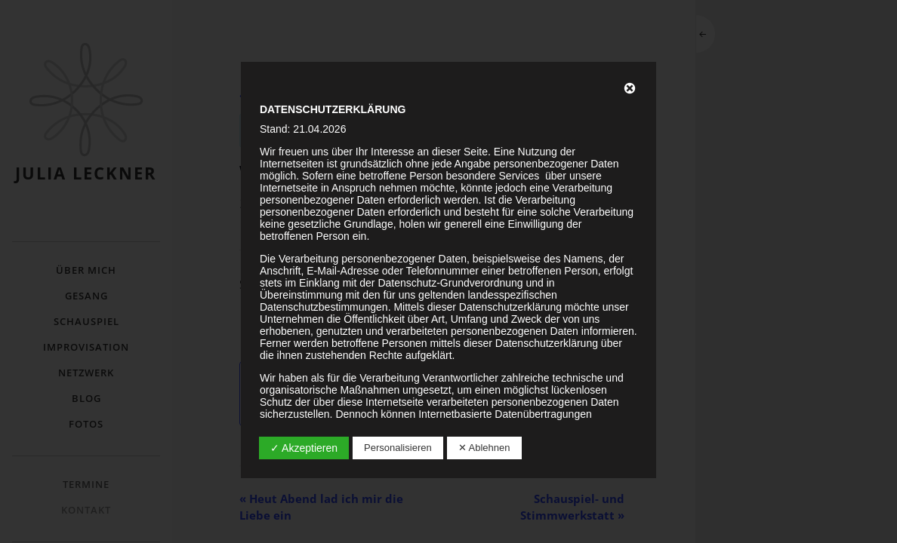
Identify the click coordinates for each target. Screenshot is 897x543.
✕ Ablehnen (484, 447)
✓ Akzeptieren (304, 448)
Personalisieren (398, 447)
